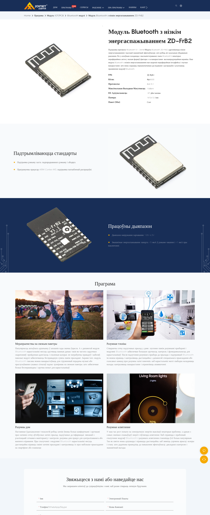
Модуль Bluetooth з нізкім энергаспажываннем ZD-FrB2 (116, 15)
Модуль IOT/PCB (55, 15)
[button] (146, 7)
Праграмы (38, 15)
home (27, 15)
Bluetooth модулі (76, 15)
